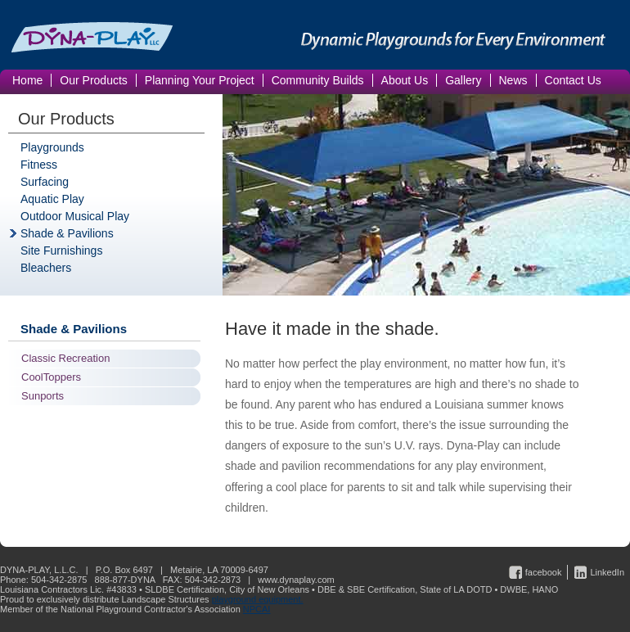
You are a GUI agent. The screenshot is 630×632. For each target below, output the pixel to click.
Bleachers (45, 267)
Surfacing (44, 181)
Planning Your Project (199, 80)
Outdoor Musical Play (74, 216)
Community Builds (318, 80)
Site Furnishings (61, 250)
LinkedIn (607, 572)
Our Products (66, 119)
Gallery (463, 80)
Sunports (42, 396)
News (513, 80)
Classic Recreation (65, 358)
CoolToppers (51, 377)
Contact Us (573, 80)
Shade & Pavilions (67, 233)
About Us (405, 80)
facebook (543, 572)
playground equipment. (258, 599)
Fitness (38, 164)
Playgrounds (52, 147)
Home (27, 80)
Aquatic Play (52, 198)
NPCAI (257, 609)
